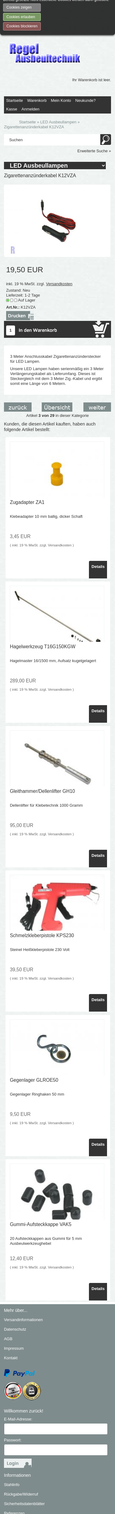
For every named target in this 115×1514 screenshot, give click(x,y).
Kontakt (10, 1315)
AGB (8, 1296)
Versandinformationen (23, 1277)
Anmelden (30, 67)
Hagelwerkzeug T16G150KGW (42, 604)
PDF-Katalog (15, 1490)
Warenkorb (37, 58)
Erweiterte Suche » (94, 108)
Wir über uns (15, 1480)
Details (98, 524)
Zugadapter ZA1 (27, 460)
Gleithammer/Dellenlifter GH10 (42, 749)
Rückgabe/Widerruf (21, 1452)
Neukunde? (85, 58)
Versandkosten (59, 241)
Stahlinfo (12, 1442)
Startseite (14, 58)
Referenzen (14, 1471)
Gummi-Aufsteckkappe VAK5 (40, 1182)
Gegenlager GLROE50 (34, 1038)
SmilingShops (65, 1500)
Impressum (14, 1306)
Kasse (11, 67)
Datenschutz (15, 1287)
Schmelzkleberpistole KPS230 (42, 893)
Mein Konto (61, 58)
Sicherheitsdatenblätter (24, 1461)
